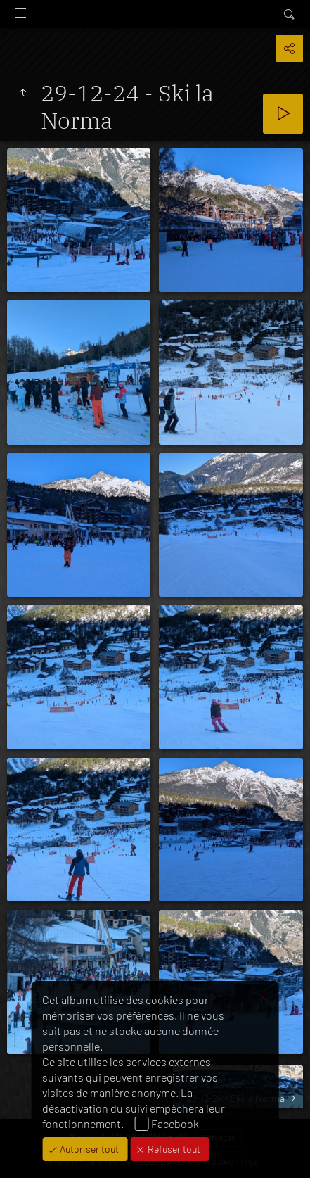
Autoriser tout (88, 1149)
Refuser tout (173, 1149)
